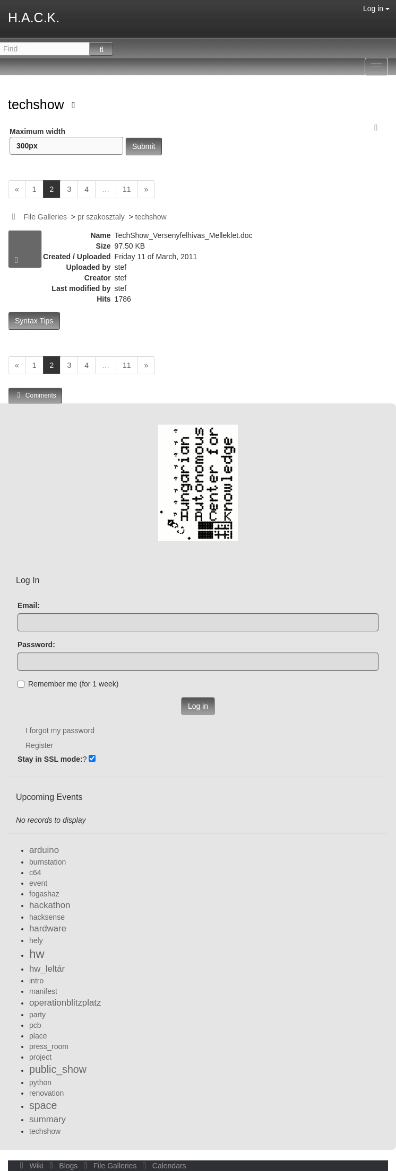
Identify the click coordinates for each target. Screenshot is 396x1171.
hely (36, 940)
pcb (35, 1025)
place (38, 1036)
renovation (46, 1093)
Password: (36, 644)
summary (47, 1119)
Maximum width (66, 141)
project (40, 1057)
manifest (43, 991)
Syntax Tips (34, 320)
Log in (376, 8)
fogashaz (44, 894)
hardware (47, 928)
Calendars (162, 1165)
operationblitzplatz (65, 1003)
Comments (35, 395)
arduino (44, 850)
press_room (48, 1046)
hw (37, 954)
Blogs (63, 1165)
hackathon (49, 905)
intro (36, 980)
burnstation (47, 862)
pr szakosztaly (101, 217)
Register (39, 745)
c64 (35, 872)
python (40, 1082)
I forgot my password (59, 730)
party (37, 1014)
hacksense (47, 917)
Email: (29, 605)
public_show (58, 1069)
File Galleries (45, 217)
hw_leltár (47, 969)
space (43, 1105)
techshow (38, 104)
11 (127, 189)
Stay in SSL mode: (50, 759)
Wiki (31, 1165)
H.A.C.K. (33, 17)
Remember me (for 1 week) (68, 684)
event (38, 883)
